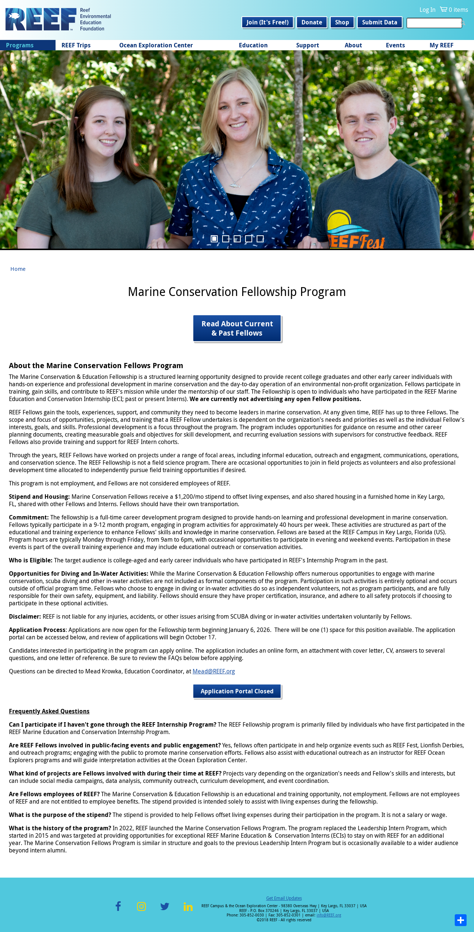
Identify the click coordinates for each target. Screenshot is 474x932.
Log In (427, 10)
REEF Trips (76, 45)
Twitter (165, 911)
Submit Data (379, 22)
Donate (311, 22)
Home (18, 268)
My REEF (442, 45)
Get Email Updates (284, 898)
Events (395, 45)
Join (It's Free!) (267, 22)
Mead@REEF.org (214, 671)
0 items (458, 10)
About (353, 45)
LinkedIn (188, 911)
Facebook (118, 911)
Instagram (141, 911)
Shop (342, 22)
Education (253, 45)
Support (307, 45)
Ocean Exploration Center (156, 45)
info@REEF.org (329, 915)
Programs (20, 45)
